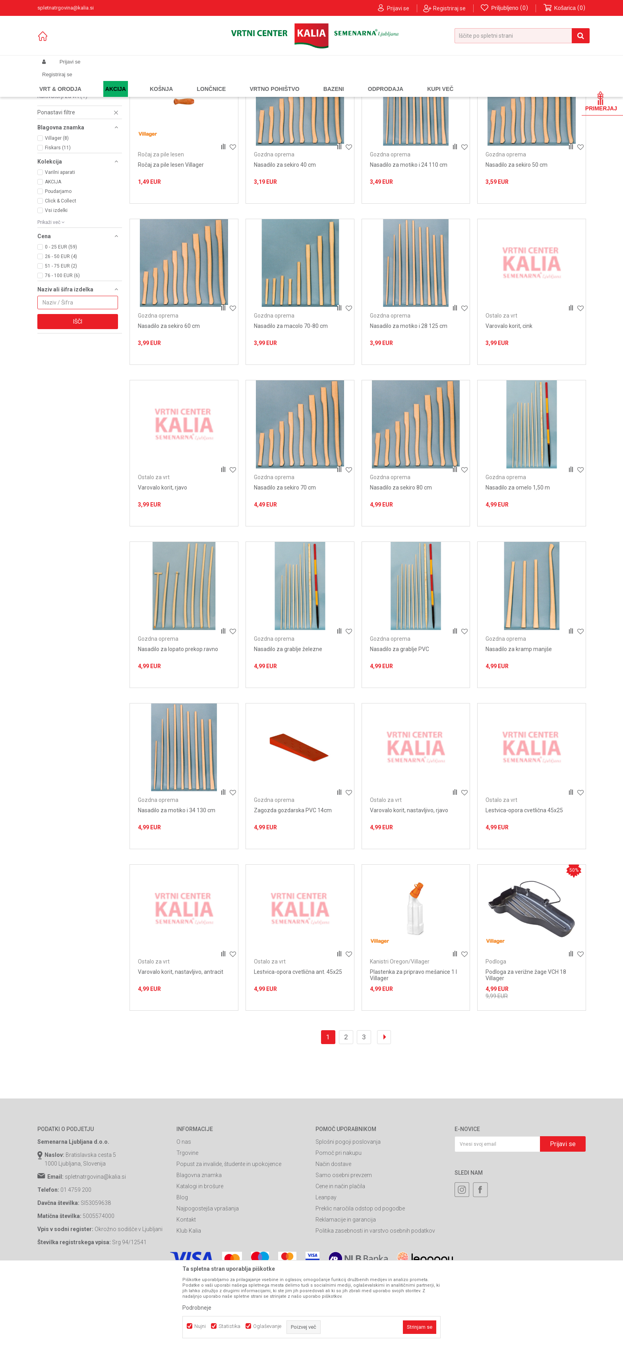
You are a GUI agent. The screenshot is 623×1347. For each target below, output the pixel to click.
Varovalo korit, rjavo (162, 559)
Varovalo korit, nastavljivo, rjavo (409, 882)
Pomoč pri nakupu (338, 1225)
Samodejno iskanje (357, 93)
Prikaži (503, 93)
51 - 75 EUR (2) (61, 337)
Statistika (229, 1326)
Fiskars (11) (58, 219)
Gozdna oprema (63, 111)
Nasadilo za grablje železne (288, 720)
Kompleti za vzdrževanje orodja (76, 120)
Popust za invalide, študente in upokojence (228, 1236)
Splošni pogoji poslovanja (348, 1213)
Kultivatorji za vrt (62, 167)
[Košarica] (565, 8)
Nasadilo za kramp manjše (519, 720)
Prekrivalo (54, 142)
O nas (183, 1213)
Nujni (200, 1326)
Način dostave (333, 1236)
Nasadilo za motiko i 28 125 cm (408, 398)
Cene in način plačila (340, 1258)
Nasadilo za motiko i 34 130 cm (176, 882)
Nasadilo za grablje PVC (399, 720)
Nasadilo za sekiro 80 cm (401, 559)
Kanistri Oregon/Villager (71, 161)
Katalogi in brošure (199, 1258)
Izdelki (96, 80)
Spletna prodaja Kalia (60, 80)
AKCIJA (53, 253)
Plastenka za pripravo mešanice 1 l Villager (413, 1046)
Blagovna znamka (199, 1247)
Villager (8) (57, 209)
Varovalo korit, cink (509, 398)
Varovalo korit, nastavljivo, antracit (180, 1043)
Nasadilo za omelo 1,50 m (518, 559)
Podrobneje (196, 1308)
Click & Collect (60, 272)
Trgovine (187, 1225)
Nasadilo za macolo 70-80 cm (291, 398)
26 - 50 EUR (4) (61, 328)
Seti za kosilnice (61, 148)
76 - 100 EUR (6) (62, 347)
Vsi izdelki (56, 282)
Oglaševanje (267, 1326)
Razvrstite (401, 93)
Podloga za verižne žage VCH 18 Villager (526, 1046)
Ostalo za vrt (59, 155)
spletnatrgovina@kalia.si (95, 1248)
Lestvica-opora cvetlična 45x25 (524, 882)
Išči (77, 393)
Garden (117, 80)
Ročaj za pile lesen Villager (171, 236)
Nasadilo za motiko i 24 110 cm (408, 236)
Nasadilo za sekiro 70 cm (285, 559)
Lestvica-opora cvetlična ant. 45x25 (298, 1043)
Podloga (51, 136)
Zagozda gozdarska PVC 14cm (293, 882)
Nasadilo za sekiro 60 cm (169, 398)
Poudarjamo (58, 263)
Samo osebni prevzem (343, 1247)
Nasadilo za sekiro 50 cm (517, 236)
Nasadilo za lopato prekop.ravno (178, 720)
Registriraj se (449, 8)
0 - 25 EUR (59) (61, 318)
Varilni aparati (60, 244)
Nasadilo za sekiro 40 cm (285, 236)
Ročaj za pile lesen (64, 129)
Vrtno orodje (144, 80)
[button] (522, 35)
